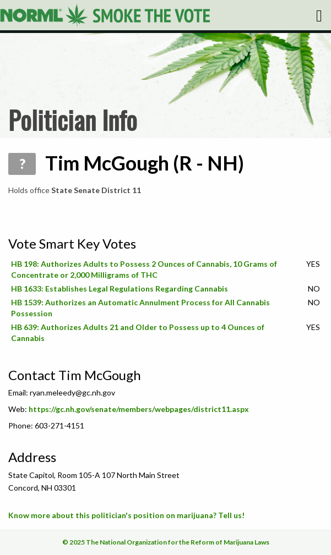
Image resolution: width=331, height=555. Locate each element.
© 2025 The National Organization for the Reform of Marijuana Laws (165, 542)
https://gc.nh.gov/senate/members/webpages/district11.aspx (139, 409)
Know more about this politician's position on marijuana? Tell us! (126, 515)
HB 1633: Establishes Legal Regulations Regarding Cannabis (119, 288)
